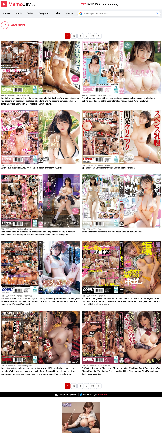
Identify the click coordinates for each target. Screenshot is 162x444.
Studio (18, 13)
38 (92, 36)
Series (30, 13)
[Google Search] (157, 13)
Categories (44, 13)
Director (69, 13)
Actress (6, 13)
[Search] (119, 13)
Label (57, 13)
